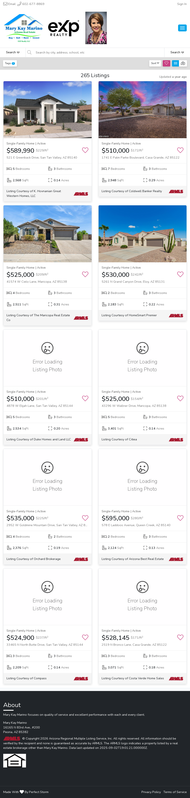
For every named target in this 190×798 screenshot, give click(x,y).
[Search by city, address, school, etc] (98, 52)
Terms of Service (175, 792)
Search (12, 52)
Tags (10, 63)
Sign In (182, 4)
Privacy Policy (151, 792)
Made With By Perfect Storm (26, 792)
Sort (155, 63)
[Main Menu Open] (182, 27)
